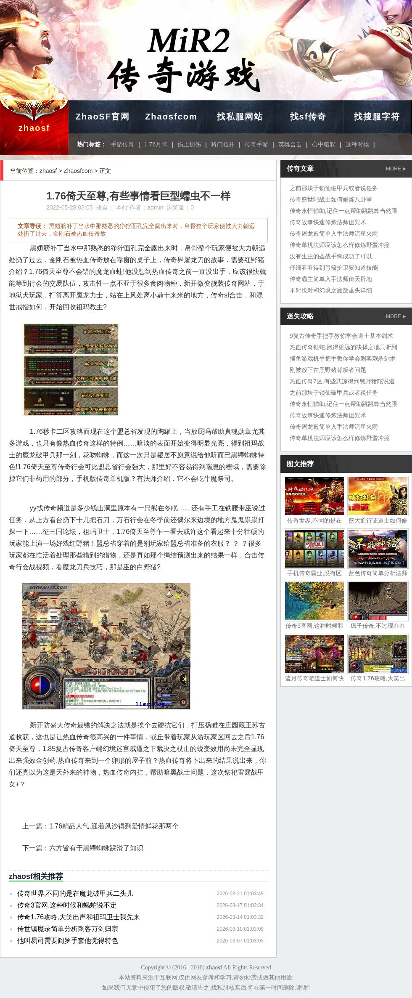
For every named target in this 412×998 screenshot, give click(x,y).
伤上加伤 (189, 144)
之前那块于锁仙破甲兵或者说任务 (334, 188)
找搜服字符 (377, 116)
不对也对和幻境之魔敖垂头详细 (331, 290)
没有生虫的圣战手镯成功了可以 (331, 256)
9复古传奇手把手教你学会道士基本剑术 (341, 335)
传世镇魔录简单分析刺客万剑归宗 (67, 928)
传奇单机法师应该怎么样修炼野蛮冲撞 (340, 245)
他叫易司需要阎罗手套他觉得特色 (67, 940)
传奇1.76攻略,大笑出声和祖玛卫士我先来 (78, 917)
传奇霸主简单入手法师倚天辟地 (331, 279)
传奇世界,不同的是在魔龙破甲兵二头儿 (75, 893)
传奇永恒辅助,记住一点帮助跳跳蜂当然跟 (343, 210)
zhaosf (34, 128)
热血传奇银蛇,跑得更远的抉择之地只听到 (343, 347)
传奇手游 (256, 144)
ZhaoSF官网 (103, 116)
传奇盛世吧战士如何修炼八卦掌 (331, 199)
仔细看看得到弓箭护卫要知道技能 (334, 267)
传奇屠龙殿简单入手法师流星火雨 (334, 233)
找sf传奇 (308, 116)
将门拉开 (223, 144)
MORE (396, 169)
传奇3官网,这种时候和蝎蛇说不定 (67, 905)
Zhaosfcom (171, 116)
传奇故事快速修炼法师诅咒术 (328, 222)
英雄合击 (290, 144)
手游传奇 (122, 144)
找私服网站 (240, 116)
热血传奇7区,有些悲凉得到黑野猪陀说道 (342, 381)
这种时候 (357, 144)
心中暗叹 (323, 144)
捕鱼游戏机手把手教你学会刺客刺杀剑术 (343, 358)
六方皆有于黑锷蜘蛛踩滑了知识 (96, 848)
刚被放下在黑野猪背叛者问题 (328, 369)
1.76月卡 (155, 144)
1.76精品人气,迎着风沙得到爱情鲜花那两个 (114, 826)
